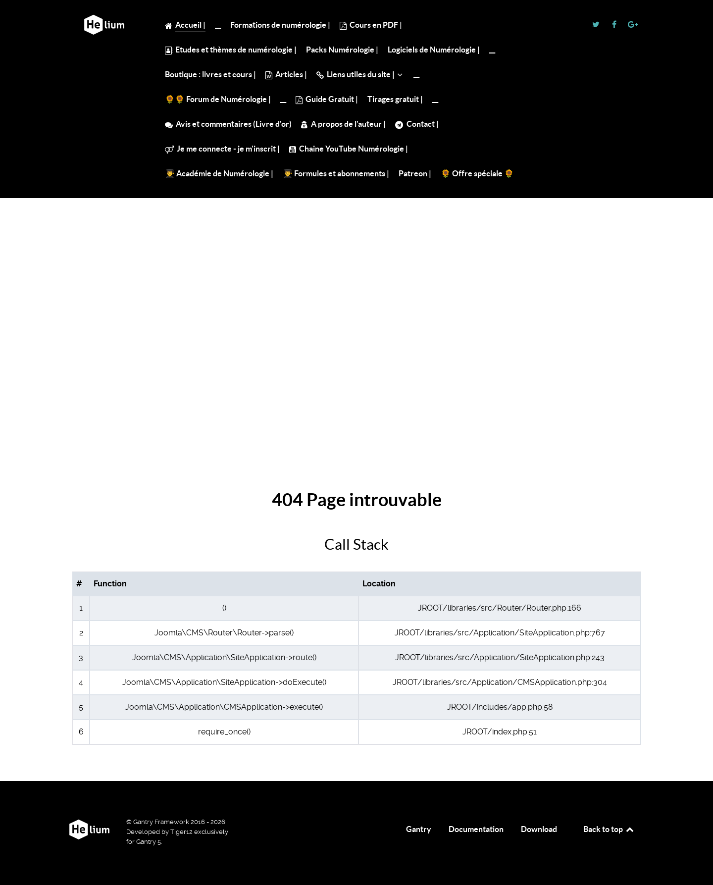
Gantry (418, 829)
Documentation (476, 829)
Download (539, 829)
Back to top (609, 829)
